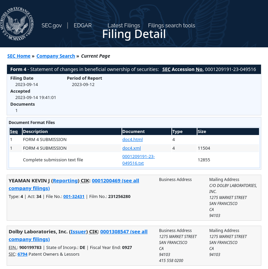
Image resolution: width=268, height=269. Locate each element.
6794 (23, 254)
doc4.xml (132, 148)
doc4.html (133, 139)
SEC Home (19, 56)
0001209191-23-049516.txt (139, 159)
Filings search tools (171, 25)
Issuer (78, 231)
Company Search (56, 56)
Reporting (65, 180)
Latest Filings (124, 25)
